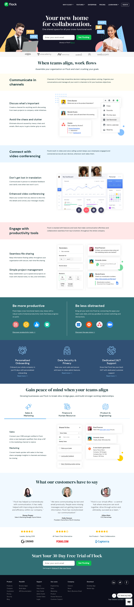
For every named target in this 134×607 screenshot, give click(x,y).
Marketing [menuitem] (54, 591)
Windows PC (55, 568)
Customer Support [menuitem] (56, 599)
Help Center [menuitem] (40, 588)
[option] (28, 410)
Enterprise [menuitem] (92, 5)
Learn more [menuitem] (112, 5)
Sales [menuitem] (52, 588)
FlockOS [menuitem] (21, 582)
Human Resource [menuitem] (56, 597)
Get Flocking (83, 37)
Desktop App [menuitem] (91, 586)
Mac (61, 568)
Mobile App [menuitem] (90, 588)
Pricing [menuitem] (102, 5)
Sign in (73, 42)
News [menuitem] (69, 588)
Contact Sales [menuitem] (41, 597)
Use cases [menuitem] (54, 582)
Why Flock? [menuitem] (67, 5)
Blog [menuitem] (8, 599)
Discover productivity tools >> (24, 332)
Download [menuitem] (90, 582)
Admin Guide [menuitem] (41, 594)
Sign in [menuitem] (125, 5)
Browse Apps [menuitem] (23, 586)
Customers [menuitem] (10, 591)
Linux (64, 568)
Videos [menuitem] (39, 586)
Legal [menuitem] (38, 599)
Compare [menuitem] (10, 588)
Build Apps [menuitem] (22, 588)
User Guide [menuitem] (40, 591)
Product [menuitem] (9, 582)
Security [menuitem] (9, 597)
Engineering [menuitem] (55, 586)
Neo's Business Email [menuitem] (75, 591)
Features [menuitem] (80, 5)
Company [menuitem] (71, 582)
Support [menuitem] (39, 582)
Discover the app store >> (85, 332)
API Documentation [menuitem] (25, 591)
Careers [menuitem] (70, 586)
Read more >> (22, 376)
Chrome (68, 568)
